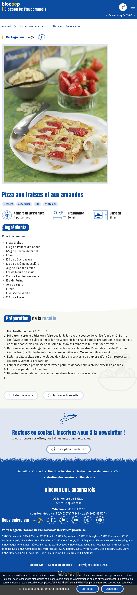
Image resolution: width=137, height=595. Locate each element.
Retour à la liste (21, 395)
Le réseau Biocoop (60, 564)
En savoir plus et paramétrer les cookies (44, 588)
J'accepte (112, 588)
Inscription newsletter (68, 449)
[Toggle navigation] (133, 8)
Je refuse (87, 588)
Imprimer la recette (63, 395)
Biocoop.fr (36, 564)
